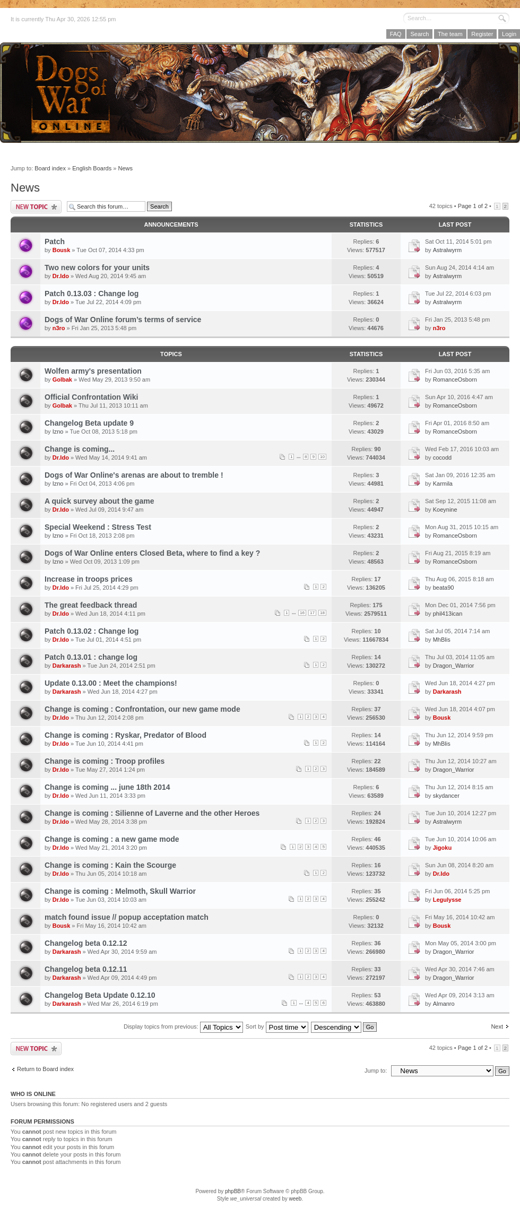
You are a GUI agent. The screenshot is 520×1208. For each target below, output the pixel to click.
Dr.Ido (61, 276)
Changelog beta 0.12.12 (86, 943)
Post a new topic (36, 206)
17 (312, 612)
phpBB (233, 1191)
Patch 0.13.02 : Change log (91, 631)
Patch (55, 241)
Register (482, 34)
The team (450, 34)
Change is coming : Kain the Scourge (110, 865)
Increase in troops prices (89, 579)
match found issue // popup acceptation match (127, 917)
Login (509, 34)
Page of (473, 206)
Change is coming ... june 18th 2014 (107, 787)
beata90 (443, 587)
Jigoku (442, 847)
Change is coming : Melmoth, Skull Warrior (120, 891)
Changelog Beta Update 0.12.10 (100, 995)
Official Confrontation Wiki (91, 397)
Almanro (444, 1003)
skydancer (446, 795)
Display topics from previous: (183, 1026)
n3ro (59, 328)
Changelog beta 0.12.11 (86, 969)
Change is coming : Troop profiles (104, 761)
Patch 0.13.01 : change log (91, 657)
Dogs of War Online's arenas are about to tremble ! (134, 475)
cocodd (442, 457)
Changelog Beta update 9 (89, 423)
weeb (295, 1199)
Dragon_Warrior (453, 665)
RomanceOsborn (455, 379)
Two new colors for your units (97, 267)
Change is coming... (80, 449)
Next (497, 1026)
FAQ (396, 34)
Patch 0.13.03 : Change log (91, 293)
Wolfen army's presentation (93, 371)
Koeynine (445, 509)
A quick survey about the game (99, 501)
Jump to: (376, 1070)
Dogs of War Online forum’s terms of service (123, 319)
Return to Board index (45, 1069)
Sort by (277, 1026)
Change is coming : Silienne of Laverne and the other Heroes (152, 813)
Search (419, 34)
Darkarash (67, 665)
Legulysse (447, 899)
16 (302, 612)
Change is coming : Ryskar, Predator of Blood (125, 735)
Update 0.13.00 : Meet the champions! (111, 683)
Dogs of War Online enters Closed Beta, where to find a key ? (152, 553)
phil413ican (448, 613)
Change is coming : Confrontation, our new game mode (142, 709)
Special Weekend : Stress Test (98, 527)
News (125, 168)
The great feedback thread (91, 605)
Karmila (443, 483)
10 (322, 456)
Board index (50, 168)
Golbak (62, 379)
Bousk (62, 250)
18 (322, 612)
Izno (58, 431)
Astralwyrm (447, 250)
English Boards (91, 168)
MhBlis (441, 639)
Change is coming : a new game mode (112, 839)
